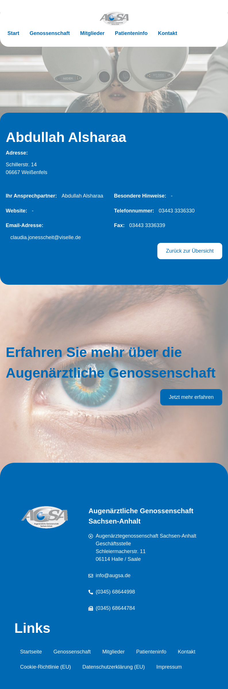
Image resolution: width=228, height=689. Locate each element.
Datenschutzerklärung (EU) (113, 667)
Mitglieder (92, 33)
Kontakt (167, 33)
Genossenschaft (50, 33)
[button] (80, 196)
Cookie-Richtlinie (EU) (45, 667)
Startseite (31, 652)
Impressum (169, 667)
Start (13, 33)
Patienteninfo (131, 33)
